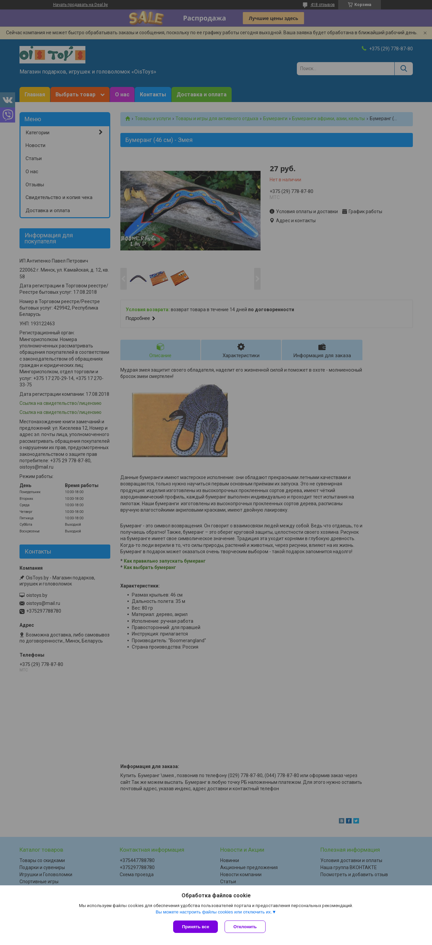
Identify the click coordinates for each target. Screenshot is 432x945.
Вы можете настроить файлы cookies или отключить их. (214, 911)
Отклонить (245, 926)
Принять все (195, 926)
